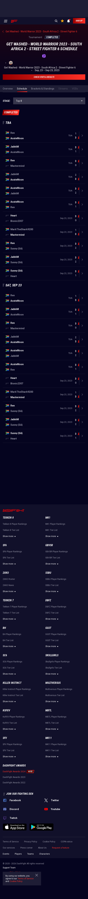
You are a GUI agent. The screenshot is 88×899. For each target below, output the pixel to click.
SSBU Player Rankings (55, 579)
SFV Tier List (8, 750)
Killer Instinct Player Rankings (17, 689)
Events (6, 854)
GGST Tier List (52, 640)
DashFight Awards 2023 (14, 777)
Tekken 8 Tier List (11, 530)
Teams (30, 854)
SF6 (5, 545)
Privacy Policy (30, 841)
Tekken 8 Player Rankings (15, 524)
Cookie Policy (49, 841)
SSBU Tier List (52, 585)
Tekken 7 (8, 600)
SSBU (48, 572)
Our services (9, 848)
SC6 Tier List (9, 668)
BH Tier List (8, 640)
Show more (10, 536)
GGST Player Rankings (55, 634)
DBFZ (48, 600)
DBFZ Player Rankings (55, 607)
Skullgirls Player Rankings (57, 661)
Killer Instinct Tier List (13, 695)
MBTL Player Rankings (55, 717)
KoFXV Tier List (10, 723)
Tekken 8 (8, 517)
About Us (42, 848)
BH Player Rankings (12, 634)
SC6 (5, 655)
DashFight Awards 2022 (14, 782)
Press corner (26, 848)
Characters (44, 854)
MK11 (48, 738)
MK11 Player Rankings (55, 744)
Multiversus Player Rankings (58, 689)
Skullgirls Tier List (53, 668)
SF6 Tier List (8, 558)
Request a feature (60, 848)
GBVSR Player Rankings (56, 551)
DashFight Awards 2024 (14, 771)
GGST (48, 628)
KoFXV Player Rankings (14, 717)
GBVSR (49, 545)
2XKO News (8, 585)
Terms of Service (11, 841)
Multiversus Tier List (55, 695)
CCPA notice (66, 841)
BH (4, 628)
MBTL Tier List (52, 723)
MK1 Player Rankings (55, 524)
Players (18, 854)
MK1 (47, 517)
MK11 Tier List (52, 750)
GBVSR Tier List (52, 558)
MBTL (48, 710)
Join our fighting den (19, 793)
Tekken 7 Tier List (11, 613)
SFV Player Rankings (12, 744)
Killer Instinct (12, 682)
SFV (5, 738)
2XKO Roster (9, 579)
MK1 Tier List (51, 530)
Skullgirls (51, 655)
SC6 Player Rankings (12, 661)
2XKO (6, 572)
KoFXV (6, 710)
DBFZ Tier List (52, 613)
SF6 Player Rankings (12, 551)
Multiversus (53, 682)
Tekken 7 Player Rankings (15, 607)
